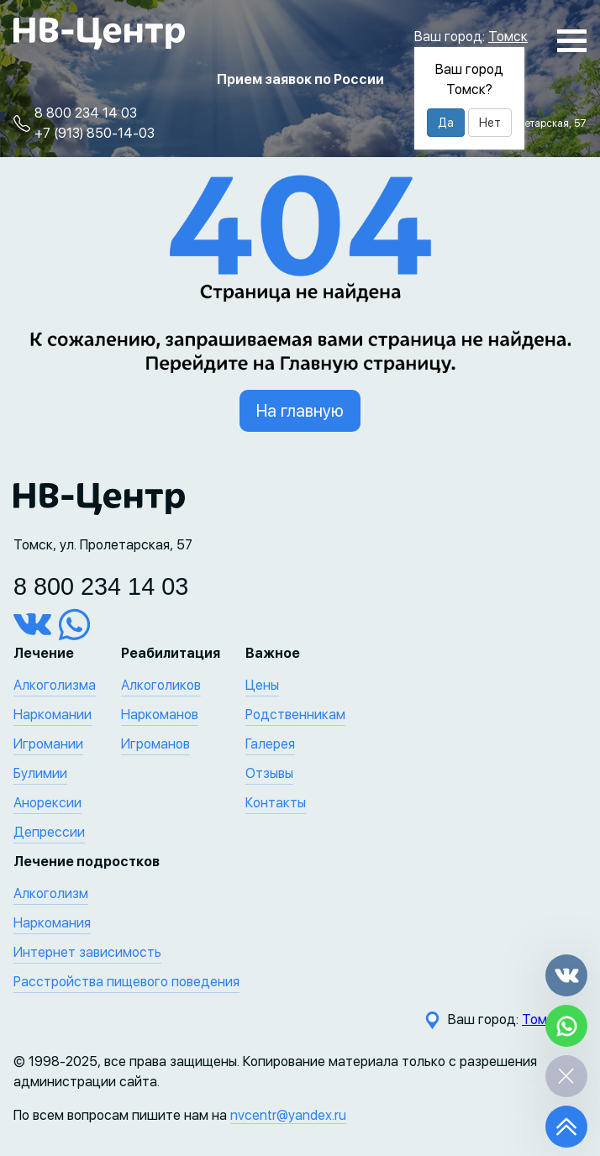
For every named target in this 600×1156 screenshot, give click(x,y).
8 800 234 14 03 (85, 113)
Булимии (40, 773)
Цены (262, 685)
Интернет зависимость (87, 952)
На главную (300, 411)
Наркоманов (159, 714)
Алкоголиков (161, 685)
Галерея (270, 744)
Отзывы (269, 773)
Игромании (48, 744)
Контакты (275, 803)
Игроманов (155, 744)
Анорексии (47, 803)
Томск (508, 37)
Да (446, 122)
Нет (490, 122)
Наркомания (52, 923)
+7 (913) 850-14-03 (94, 133)
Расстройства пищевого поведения (126, 982)
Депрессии (49, 832)
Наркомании (52, 714)
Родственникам (295, 714)
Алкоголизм (50, 893)
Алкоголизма (54, 685)
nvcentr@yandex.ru (288, 1115)
